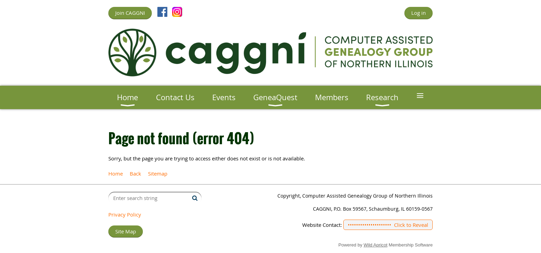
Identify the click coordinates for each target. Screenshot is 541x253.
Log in (418, 12)
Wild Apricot (375, 244)
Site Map (125, 231)
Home (115, 173)
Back (135, 173)
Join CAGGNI (130, 12)
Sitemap (157, 173)
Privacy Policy (124, 214)
